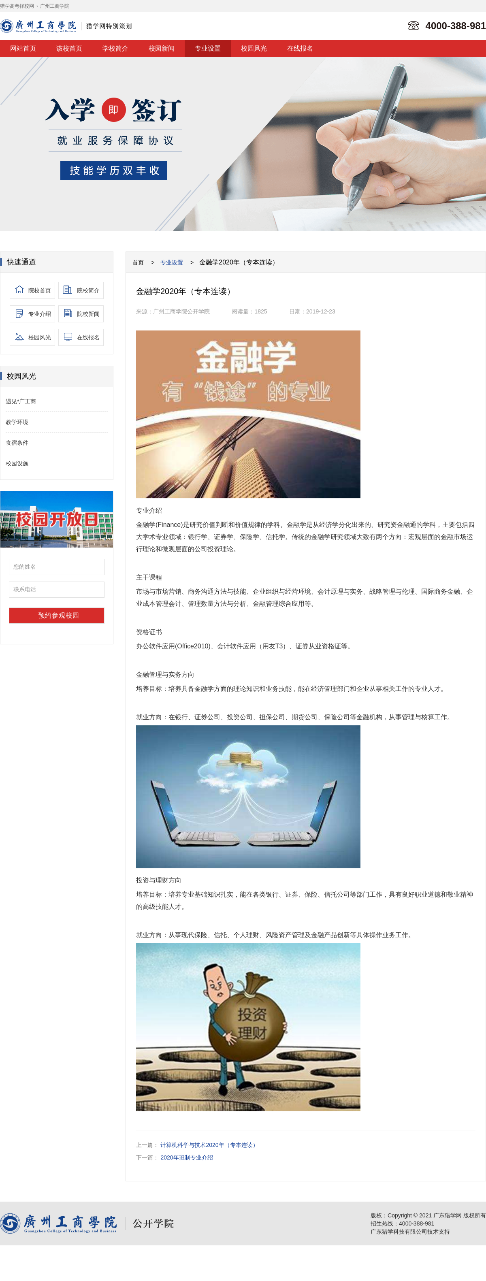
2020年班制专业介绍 (186, 1157)
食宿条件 (17, 442)
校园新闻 (162, 48)
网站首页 (23, 48)
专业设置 (208, 48)
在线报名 (300, 48)
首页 (138, 262)
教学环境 (17, 422)
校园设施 (17, 463)
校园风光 (254, 48)
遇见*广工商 (21, 401)
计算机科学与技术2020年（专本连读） (209, 1145)
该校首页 (69, 48)
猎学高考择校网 (17, 6)
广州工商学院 (54, 6)
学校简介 (115, 48)
